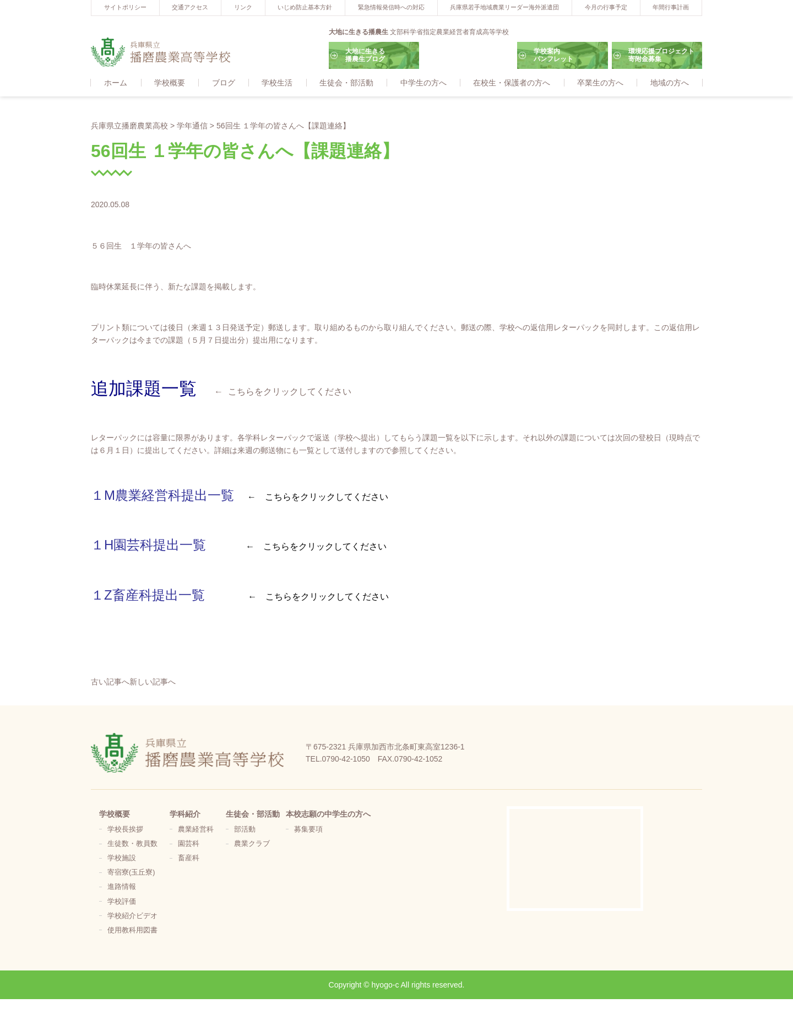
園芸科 (188, 844)
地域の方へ (669, 83)
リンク (243, 7)
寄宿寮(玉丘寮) (131, 873)
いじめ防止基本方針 (305, 7)
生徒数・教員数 (132, 844)
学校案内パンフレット (553, 55)
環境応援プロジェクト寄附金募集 (661, 55)
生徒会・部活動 (346, 83)
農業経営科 (196, 830)
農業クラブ (252, 844)
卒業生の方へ (600, 83)
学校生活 (277, 83)
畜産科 (188, 858)
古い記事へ (110, 682)
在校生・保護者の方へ (511, 83)
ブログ (223, 83)
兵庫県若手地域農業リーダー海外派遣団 (504, 7)
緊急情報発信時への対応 (391, 7)
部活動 (245, 830)
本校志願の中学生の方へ (328, 814)
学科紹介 (185, 814)
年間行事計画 (671, 7)
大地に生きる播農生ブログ (365, 55)
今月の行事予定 (606, 7)
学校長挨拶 (125, 830)
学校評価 (121, 902)
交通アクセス (190, 7)
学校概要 (169, 83)
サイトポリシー (125, 7)
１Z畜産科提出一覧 (148, 595)
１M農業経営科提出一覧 (162, 495)
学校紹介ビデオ (132, 916)
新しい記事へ (152, 682)
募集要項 (308, 830)
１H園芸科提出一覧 (148, 545)
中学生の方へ (423, 83)
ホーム (115, 83)
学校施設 (121, 858)
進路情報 (121, 887)
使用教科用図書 (132, 931)
